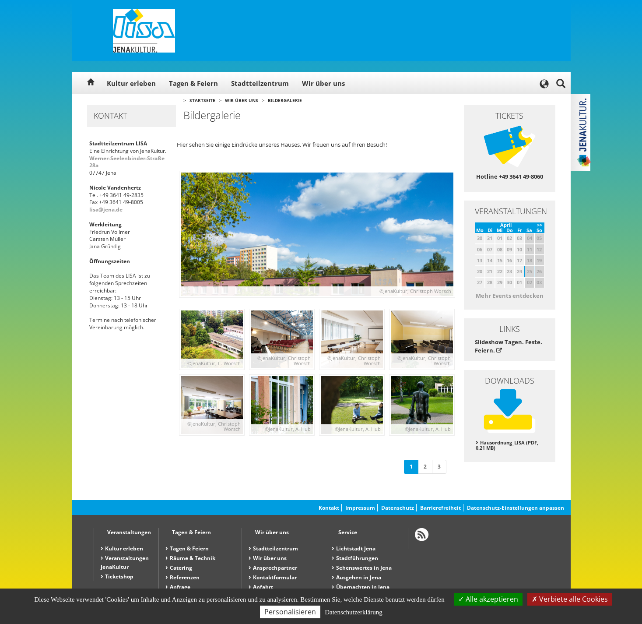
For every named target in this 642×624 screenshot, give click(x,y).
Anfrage (180, 587)
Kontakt (329, 507)
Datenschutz (397, 507)
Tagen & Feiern (193, 83)
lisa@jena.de (106, 209)
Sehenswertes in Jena (364, 567)
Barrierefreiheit (440, 507)
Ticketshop (119, 576)
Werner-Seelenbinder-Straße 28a (127, 162)
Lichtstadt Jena (355, 548)
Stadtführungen (357, 558)
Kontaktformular (275, 577)
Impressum (360, 507)
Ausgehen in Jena (358, 577)
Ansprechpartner (275, 567)
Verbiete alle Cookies (570, 599)
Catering (181, 567)
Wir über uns (323, 83)
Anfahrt (263, 587)
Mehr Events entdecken (510, 296)
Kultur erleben (131, 83)
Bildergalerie (285, 100)
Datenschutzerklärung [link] (353, 612)
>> (539, 225)
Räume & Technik (192, 558)
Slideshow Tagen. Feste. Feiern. (508, 346)
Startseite (202, 100)
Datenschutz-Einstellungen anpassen (515, 507)
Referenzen (185, 577)
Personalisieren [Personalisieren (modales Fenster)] (290, 612)
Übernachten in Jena (362, 587)
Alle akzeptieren (488, 599)
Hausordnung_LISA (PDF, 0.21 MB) (507, 445)
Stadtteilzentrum (260, 83)
